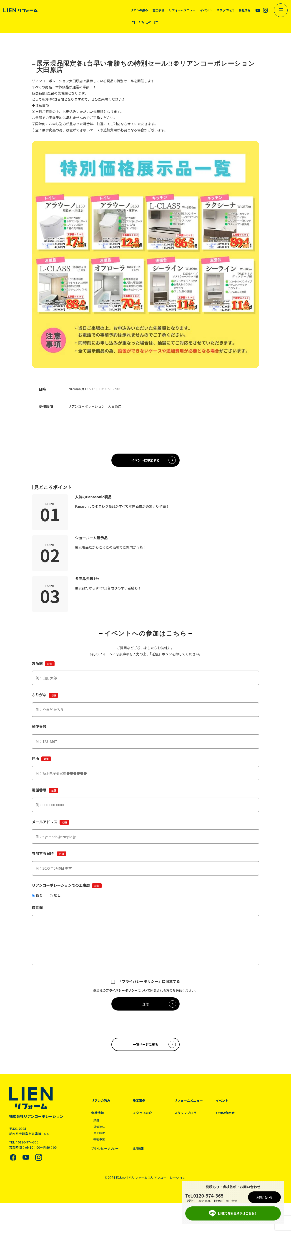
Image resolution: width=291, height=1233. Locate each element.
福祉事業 (99, 1147)
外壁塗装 (99, 1134)
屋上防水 (99, 1140)
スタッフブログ (191, 1120)
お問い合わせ (233, 1120)
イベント (230, 1108)
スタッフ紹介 (145, 1120)
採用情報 (141, 1156)
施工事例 (142, 1108)
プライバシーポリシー (122, 993)
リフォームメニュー (194, 1108)
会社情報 (98, 1120)
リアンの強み (101, 1108)
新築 (96, 1128)
